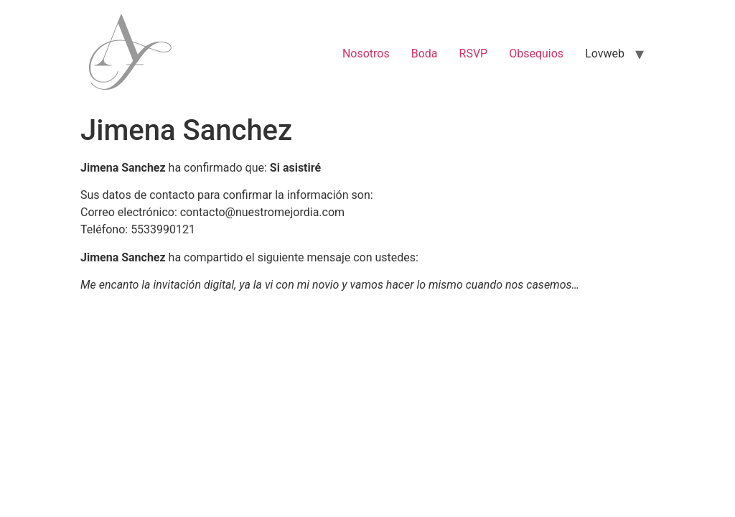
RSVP (473, 53)
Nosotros (366, 53)
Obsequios (536, 53)
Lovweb (604, 53)
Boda (424, 53)
